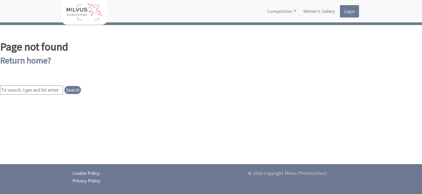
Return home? (25, 60)
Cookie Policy (86, 173)
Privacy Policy (86, 181)
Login (349, 11)
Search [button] (72, 90)
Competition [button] (279, 11)
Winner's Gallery (319, 11)
